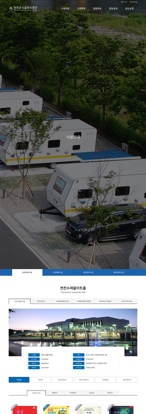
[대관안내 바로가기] (110, 392)
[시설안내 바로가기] (65, 8)
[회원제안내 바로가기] (127, 380)
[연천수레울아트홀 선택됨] (19, 301)
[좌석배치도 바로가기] (73, 392)
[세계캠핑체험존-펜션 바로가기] (62, 301)
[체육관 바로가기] (40, 380)
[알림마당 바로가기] (97, 8)
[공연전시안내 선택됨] (36, 393)
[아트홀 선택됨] (19, 380)
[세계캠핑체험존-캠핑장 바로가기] (83, 301)
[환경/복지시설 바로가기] (118, 272)
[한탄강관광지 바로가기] (41, 301)
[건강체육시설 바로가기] (58, 272)
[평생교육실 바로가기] (62, 380)
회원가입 (133, 2)
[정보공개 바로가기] (113, 8)
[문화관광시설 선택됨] (27, 272)
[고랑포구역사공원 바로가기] (126, 301)
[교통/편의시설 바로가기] (88, 272)
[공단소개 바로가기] (129, 8)
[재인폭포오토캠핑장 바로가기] (105, 301)
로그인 (124, 2)
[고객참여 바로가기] (81, 8)
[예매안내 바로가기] (55, 392)
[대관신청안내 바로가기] (83, 380)
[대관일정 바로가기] (105, 380)
